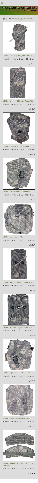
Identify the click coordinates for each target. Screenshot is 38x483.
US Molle (15, 20)
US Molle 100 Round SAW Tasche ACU (16, 192)
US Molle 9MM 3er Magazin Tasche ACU (17, 327)
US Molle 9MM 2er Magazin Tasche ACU (17, 282)
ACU (21, 20)
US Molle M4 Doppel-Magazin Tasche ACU (18, 101)
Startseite (15, 18)
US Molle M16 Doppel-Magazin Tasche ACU (18, 56)
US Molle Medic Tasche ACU (13, 237)
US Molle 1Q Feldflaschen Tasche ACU (17, 373)
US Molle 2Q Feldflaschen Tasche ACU (17, 418)
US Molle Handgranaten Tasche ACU (16, 146)
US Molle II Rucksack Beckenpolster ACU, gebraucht (18, 464)
